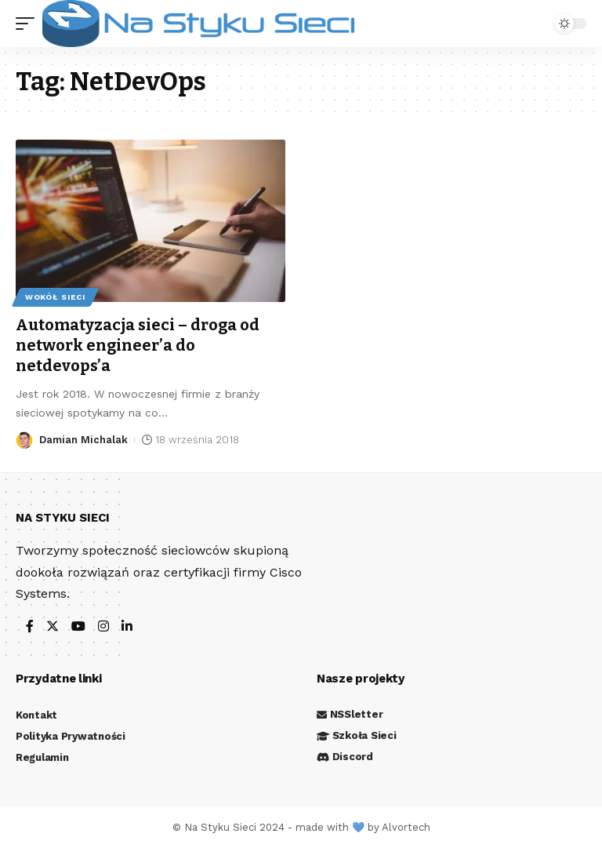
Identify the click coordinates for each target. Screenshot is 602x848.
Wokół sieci (55, 297)
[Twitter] (52, 627)
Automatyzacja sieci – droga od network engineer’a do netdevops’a (137, 345)
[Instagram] (103, 627)
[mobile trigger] (29, 23)
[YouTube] (78, 627)
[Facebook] (30, 627)
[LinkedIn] (127, 627)
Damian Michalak (83, 440)
